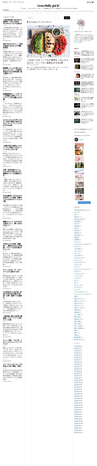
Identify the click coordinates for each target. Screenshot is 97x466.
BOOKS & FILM (78, 180)
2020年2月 (77, 387)
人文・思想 (77, 276)
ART (75, 176)
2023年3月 (77, 335)
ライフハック (77, 246)
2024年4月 (77, 314)
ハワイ (76, 228)
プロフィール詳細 (78, 42)
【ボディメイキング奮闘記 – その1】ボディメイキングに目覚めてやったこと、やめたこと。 (87, 106)
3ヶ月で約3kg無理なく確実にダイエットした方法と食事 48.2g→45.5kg (87, 60)
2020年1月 (77, 389)
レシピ (76, 251)
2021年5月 (77, 353)
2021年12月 (77, 341)
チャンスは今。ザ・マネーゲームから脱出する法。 (12, 270)
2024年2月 (77, 319)
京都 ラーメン (78, 267)
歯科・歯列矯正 (78, 289)
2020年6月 (77, 378)
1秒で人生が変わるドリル (81, 171)
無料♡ (76, 294)
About (10, 2)
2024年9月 (77, 310)
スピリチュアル (78, 219)
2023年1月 (77, 337)
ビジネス (76, 232)
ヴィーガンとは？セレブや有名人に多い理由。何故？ (12, 365)
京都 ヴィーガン (78, 269)
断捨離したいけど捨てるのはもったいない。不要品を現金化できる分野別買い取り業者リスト (12, 70)
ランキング (77, 248)
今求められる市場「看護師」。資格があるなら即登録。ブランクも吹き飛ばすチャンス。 (12, 246)
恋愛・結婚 (77, 282)
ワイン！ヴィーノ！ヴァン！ (82, 255)
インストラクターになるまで (82, 205)
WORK (61, 13)
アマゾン (76, 203)
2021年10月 (77, 344)
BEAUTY (47, 13)
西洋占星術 (77, 298)
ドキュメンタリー (79, 223)
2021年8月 (77, 348)
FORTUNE (54, 13)
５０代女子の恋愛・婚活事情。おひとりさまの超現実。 (87, 99)
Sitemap (15, 2)
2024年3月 (77, 316)
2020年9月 (77, 371)
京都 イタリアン (78, 260)
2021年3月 (77, 357)
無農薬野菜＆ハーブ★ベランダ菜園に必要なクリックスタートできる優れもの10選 (12, 96)
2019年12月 (77, 391)
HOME (19, 13)
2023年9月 (77, 323)
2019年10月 (77, 394)
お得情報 (76, 201)
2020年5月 (77, 380)
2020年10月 (77, 369)
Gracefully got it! (48, 5)
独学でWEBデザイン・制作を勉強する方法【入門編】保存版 (13, 45)
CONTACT (48, 458)
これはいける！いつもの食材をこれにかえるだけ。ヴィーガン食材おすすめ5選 (48, 61)
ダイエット (77, 221)
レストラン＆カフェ (79, 253)
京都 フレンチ (78, 264)
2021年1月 (77, 362)
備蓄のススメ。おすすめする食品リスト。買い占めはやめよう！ (12, 223)
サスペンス (77, 212)
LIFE (77, 13)
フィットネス (77, 237)
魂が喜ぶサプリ (78, 301)
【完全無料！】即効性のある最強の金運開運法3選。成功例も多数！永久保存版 (87, 83)
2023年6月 (77, 330)
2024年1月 (77, 321)
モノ (75, 242)
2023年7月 (77, 328)
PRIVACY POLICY (20, 2)
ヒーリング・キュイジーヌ (81, 230)
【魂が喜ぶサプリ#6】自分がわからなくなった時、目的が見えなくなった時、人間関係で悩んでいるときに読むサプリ (84, 91)
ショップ (76, 214)
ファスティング (78, 235)
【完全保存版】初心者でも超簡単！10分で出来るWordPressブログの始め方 (12, 21)
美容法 (76, 296)
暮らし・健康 (77, 287)
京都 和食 (76, 273)
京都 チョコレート (79, 262)
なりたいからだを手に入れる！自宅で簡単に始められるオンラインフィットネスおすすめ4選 (12, 122)
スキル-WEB (77, 217)
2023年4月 (77, 332)
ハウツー (76, 226)
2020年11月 (77, 366)
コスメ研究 (77, 210)
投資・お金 (77, 285)
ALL (75, 173)
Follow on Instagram (84, 164)
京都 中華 (76, 271)
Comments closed (7, 40)
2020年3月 (77, 384)
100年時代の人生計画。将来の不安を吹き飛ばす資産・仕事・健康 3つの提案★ (12, 294)
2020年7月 (77, 375)
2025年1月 (77, 307)
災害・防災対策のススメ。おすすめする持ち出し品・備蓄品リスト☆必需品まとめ (12, 172)
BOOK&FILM (69, 13)
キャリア (76, 207)
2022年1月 (77, 339)
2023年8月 (77, 325)
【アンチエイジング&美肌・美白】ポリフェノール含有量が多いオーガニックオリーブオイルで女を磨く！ (84, 68)
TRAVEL (31, 13)
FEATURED (77, 183)
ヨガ (75, 244)
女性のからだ (77, 280)
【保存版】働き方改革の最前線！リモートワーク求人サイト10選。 (12, 318)
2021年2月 (77, 360)
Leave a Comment (7, 64)
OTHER (76, 192)
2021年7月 (77, 350)
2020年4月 (77, 382)
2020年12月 (77, 364)
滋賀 (75, 292)
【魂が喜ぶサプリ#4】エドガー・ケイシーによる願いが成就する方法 (87, 121)
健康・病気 (77, 278)
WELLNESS (39, 13)
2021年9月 (77, 346)
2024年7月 (77, 312)
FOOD (24, 13)
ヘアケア (76, 239)
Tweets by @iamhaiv (79, 132)
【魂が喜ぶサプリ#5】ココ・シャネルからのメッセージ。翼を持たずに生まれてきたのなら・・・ (87, 113)
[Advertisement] (13, 408)
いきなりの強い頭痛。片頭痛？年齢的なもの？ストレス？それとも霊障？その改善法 (87, 76)
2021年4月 (77, 355)
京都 (75, 257)
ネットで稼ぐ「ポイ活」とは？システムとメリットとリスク (12, 342)
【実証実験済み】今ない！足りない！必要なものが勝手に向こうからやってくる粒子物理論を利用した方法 (87, 53)
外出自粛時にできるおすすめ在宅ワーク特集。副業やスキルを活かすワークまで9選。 (12, 198)
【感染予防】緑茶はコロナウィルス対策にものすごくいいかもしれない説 (12, 147)
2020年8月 (77, 373)
